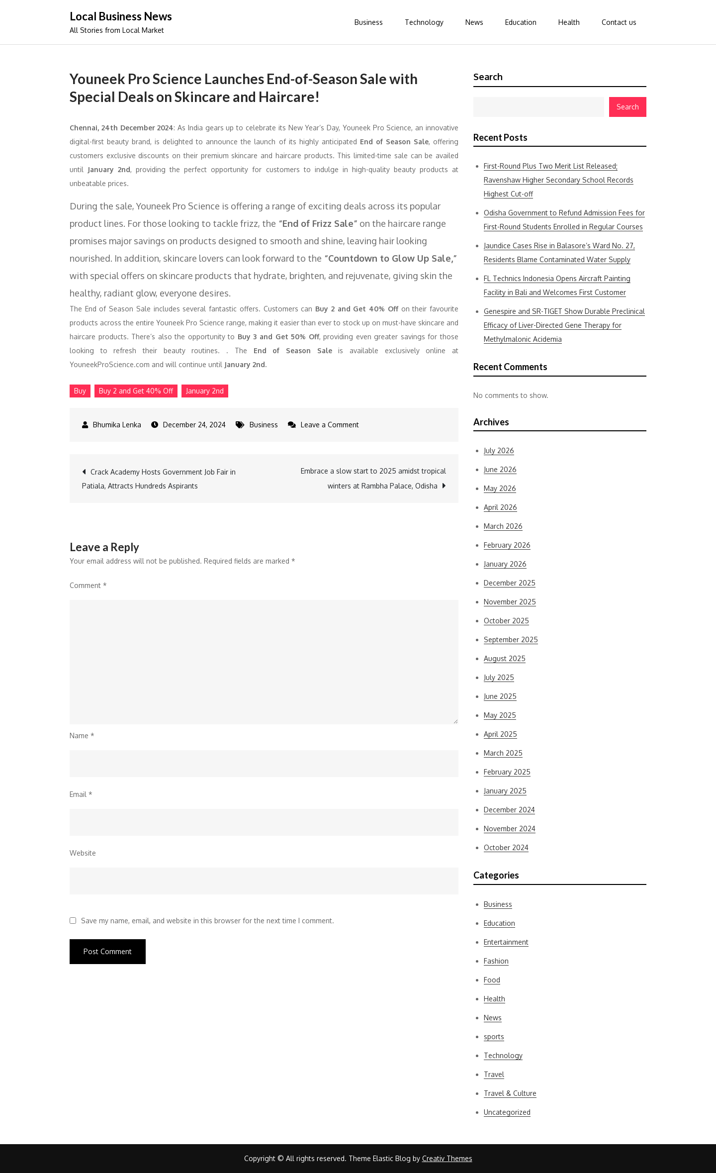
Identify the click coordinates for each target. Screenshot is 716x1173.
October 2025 (506, 620)
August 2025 (505, 658)
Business (369, 22)
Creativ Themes (447, 1158)
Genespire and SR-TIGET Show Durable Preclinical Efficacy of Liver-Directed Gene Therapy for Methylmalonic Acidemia (564, 325)
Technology (424, 22)
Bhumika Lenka (117, 424)
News (474, 22)
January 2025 (505, 790)
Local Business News (121, 16)
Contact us (619, 22)
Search (488, 76)
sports (494, 1036)
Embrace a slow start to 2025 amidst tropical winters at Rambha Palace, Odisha (373, 478)
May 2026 (500, 488)
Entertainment (506, 942)
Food (492, 980)
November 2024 (510, 828)
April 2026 (500, 507)
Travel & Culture (510, 1093)
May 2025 (500, 715)
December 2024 (509, 809)
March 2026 (503, 526)
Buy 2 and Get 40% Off (136, 391)
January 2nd (205, 391)
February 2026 (507, 545)
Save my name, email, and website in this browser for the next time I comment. (207, 920)
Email (81, 794)
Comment (88, 585)
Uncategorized (507, 1112)
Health (569, 22)
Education (521, 22)
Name (82, 735)
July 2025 (499, 677)
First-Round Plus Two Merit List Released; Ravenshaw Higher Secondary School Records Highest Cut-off (558, 180)
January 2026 (505, 564)
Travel (494, 1074)
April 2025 (500, 734)
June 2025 (500, 696)
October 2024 (506, 847)
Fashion (496, 961)
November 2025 (510, 601)
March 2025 (503, 753)
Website (83, 853)
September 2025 (511, 639)
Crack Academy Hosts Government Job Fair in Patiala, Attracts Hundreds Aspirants (159, 479)
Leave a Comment (330, 424)
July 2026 (499, 450)
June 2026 (500, 469)
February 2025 (507, 772)
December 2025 (510, 583)
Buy (80, 391)
